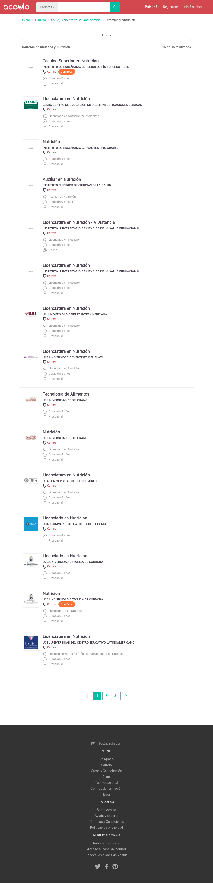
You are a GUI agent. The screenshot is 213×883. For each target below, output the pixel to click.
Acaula (16, 7)
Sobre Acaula (106, 810)
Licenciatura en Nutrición (66, 98)
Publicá (151, 7)
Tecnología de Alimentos (66, 394)
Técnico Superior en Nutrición (71, 60)
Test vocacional (106, 783)
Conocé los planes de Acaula (106, 855)
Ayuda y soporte (106, 816)
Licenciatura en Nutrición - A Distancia (79, 222)
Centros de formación (106, 788)
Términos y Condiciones (106, 822)
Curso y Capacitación (106, 771)
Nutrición (51, 141)
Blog (106, 794)
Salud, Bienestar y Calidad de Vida (76, 20)
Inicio (26, 20)
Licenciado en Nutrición (65, 517)
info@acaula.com (106, 743)
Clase (107, 777)
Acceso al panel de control (106, 849)
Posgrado (106, 759)
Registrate (170, 7)
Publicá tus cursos (106, 843)
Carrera (40, 20)
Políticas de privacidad (106, 827)
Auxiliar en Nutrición (62, 179)
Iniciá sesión (192, 7)
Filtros (106, 35)
